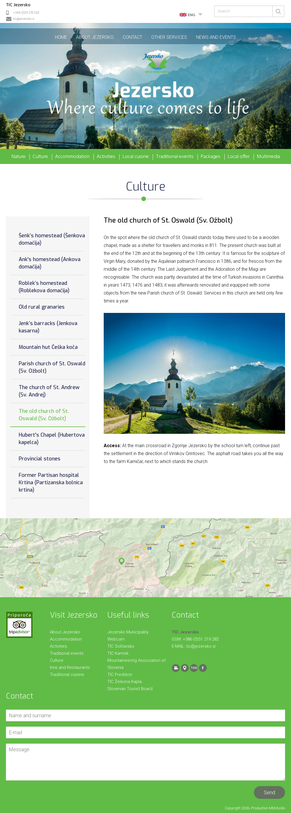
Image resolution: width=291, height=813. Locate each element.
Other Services (169, 37)
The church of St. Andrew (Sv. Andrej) (49, 391)
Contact (132, 37)
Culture (40, 157)
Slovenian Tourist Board (129, 688)
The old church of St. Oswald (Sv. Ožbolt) (44, 415)
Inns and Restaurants (70, 667)
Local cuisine (135, 157)
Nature (18, 157)
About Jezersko (95, 37)
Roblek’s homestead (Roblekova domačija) (44, 287)
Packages (210, 157)
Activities (106, 157)
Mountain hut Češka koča (48, 347)
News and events (216, 37)
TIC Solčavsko (120, 646)
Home (61, 37)
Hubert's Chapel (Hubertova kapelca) (52, 439)
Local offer (239, 157)
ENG (191, 15)
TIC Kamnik (117, 653)
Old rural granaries (42, 307)
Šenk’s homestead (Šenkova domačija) (52, 239)
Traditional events (175, 157)
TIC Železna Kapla (124, 681)
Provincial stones (39, 458)
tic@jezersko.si (23, 19)
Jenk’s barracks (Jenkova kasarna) (48, 327)
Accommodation (72, 157)
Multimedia (268, 157)
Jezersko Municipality (127, 632)
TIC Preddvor (119, 674)
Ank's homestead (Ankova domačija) (49, 263)
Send (269, 792)
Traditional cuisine (67, 674)
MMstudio (277, 808)
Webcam (116, 639)
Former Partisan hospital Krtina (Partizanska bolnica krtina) (51, 482)
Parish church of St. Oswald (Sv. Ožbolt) (52, 367)
